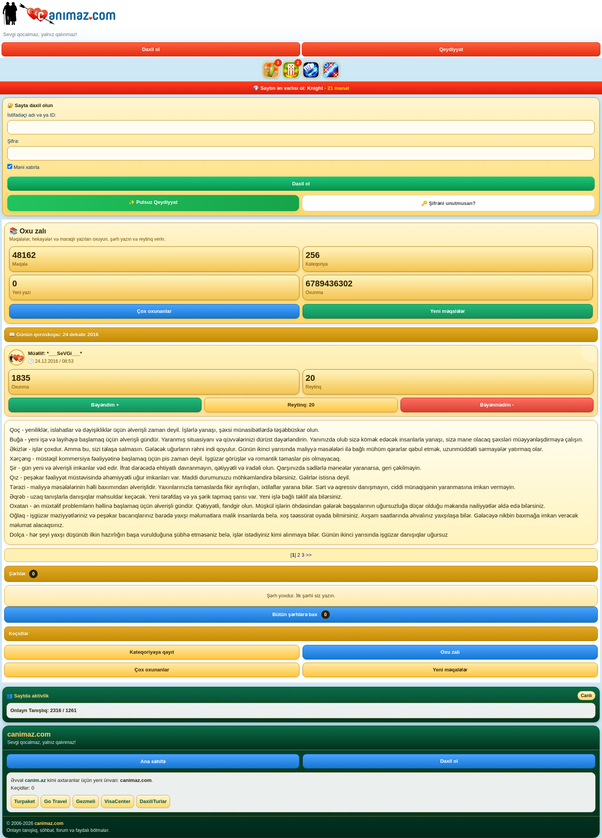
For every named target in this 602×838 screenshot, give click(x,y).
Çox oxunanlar (154, 311)
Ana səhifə (153, 761)
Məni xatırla (23, 167)
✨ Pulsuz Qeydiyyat (153, 202)
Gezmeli (85, 801)
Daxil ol (151, 49)
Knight (315, 88)
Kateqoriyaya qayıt (152, 652)
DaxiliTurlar (153, 801)
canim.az (35, 780)
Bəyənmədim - (497, 405)
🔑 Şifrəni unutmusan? (448, 203)
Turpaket (24, 801)
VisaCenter (117, 801)
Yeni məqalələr (447, 311)
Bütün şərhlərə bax (300, 614)
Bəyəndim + (105, 405)
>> (308, 555)
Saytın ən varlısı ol (282, 88)
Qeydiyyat (451, 49)
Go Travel (55, 801)
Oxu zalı (450, 652)
